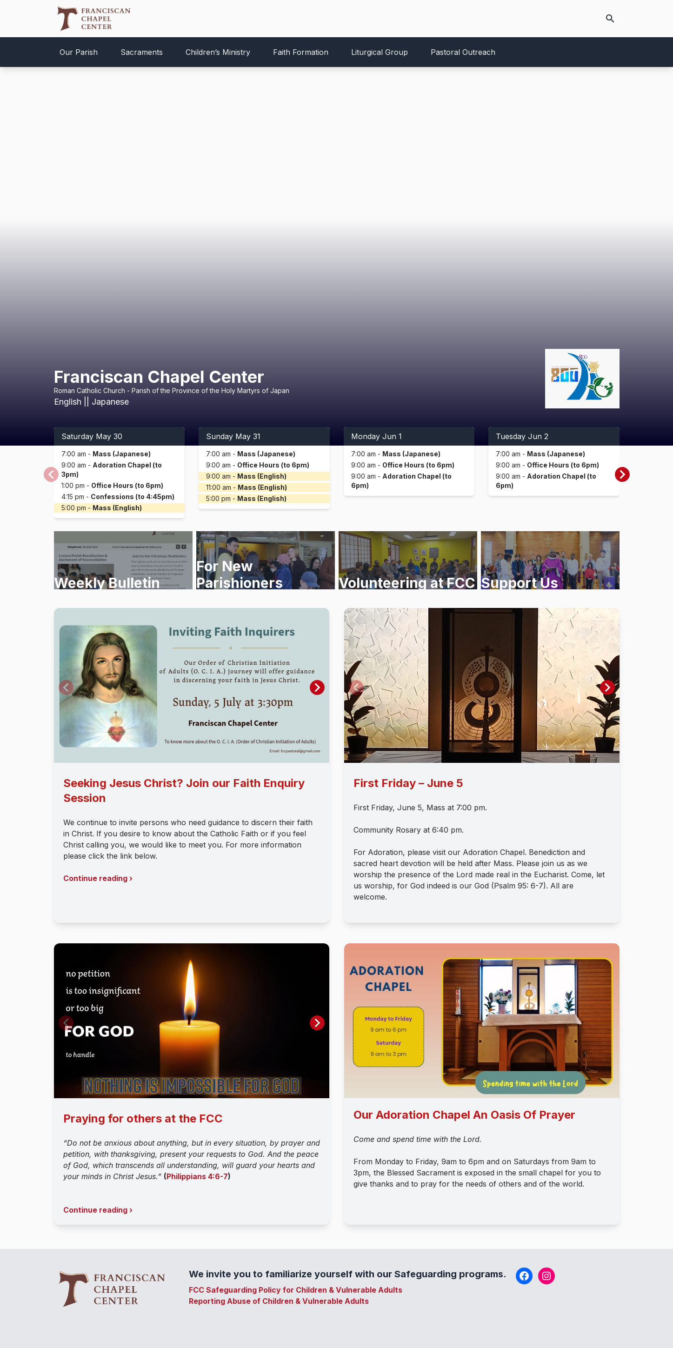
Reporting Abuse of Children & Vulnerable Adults (279, 1301)
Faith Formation (300, 52)
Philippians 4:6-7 (197, 1176)
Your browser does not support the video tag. (336, 256)
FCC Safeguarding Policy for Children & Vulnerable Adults (295, 1290)
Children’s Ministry (218, 52)
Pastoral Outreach (463, 52)
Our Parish (79, 52)
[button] (622, 474)
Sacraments (141, 52)
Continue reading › (98, 878)
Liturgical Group (379, 52)
